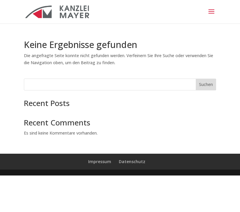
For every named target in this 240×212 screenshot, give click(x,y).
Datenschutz (132, 161)
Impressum (99, 161)
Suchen (206, 84)
